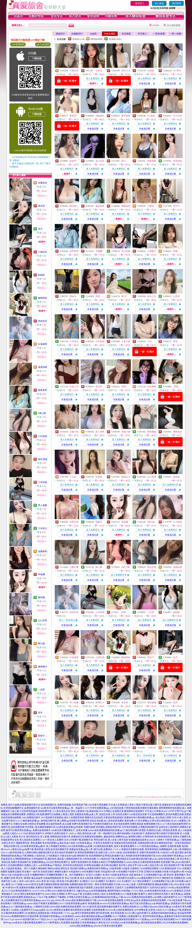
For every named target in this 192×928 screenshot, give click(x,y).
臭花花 (41, 206)
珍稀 (123, 612)
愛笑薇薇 (125, 115)
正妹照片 (119, 887)
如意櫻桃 (151, 386)
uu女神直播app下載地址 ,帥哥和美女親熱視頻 (60, 865)
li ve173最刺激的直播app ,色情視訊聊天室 (36, 820)
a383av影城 (178, 884)
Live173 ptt (9, 919)
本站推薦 (126, 33)
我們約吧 (74, 251)
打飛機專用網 (37, 874)
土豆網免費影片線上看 (155, 874)
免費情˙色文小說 (102, 878)
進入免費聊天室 (170, 484)
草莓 (175, 386)
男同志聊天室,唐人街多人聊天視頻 (111, 839)
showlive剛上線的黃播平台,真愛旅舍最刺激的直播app (150, 913)
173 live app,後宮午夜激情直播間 (79, 913)
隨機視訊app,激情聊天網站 (129, 836)
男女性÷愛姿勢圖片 (176, 874)
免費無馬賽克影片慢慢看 (80, 887)
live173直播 (16, 884)
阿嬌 (175, 251)
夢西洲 (73, 115)
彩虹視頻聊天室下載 (174, 865)
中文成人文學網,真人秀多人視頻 (125, 804)
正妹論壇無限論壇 (52, 878)
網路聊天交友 (61, 887)
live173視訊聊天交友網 (122, 878)
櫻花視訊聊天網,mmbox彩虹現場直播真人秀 (157, 859)
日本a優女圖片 (71, 881)
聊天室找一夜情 (91, 884)
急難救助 (42, 551)
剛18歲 (41, 643)
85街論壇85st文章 (20, 874)
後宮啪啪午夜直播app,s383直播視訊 (56, 916)
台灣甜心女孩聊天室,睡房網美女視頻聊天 (123, 811)
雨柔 (97, 296)
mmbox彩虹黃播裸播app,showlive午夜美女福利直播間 (96, 925)
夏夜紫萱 (42, 390)
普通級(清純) (115, 39)
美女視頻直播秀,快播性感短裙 (128, 824)
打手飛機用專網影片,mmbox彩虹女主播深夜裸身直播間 (133, 862)
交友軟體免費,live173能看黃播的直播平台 (126, 894)
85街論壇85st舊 (108, 871)
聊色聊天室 (167, 878)
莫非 (40, 712)
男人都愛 (42, 505)
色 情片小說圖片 (94, 874)
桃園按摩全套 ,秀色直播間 (29, 843)
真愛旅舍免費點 (27, 887)
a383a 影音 (30, 881)
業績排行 (60, 33)
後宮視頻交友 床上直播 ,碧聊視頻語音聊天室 (48, 836)
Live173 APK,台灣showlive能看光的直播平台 (54, 890)
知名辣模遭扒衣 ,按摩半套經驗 (56, 804)
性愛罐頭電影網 (51, 884)
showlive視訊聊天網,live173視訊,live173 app (36, 919)
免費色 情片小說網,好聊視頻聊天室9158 (20, 804)
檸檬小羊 (125, 747)
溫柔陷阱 (42, 367)
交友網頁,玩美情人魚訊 (94, 894)
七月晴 (73, 477)
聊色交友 (65, 868)
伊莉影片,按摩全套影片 (56, 833)
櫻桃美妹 (177, 431)
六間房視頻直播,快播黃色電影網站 (141, 808)
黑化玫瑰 (151, 567)
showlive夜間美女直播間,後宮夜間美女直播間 (68, 910)
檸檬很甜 (125, 206)
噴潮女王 (125, 477)
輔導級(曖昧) (97, 39)
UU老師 (151, 115)
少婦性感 (99, 657)
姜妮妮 (176, 477)
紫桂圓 (41, 597)
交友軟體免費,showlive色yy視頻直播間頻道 (112, 910)
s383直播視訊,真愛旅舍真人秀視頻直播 (43, 913)
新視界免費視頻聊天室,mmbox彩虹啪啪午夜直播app (158, 855)
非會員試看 (144, 83)
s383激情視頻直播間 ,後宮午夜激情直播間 (113, 846)
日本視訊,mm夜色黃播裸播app (125, 922)
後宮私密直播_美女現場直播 (110, 913)
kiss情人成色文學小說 (152, 865)
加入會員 (159, 3)
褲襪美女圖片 (61, 871)
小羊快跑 (42, 482)
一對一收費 (175, 33)
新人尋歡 (99, 431)
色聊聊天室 (179, 878)
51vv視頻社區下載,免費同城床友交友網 (116, 859)
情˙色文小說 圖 (69, 878)
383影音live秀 (12, 887)
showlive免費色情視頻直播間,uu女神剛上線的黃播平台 (150, 897)
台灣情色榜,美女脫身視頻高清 (157, 836)
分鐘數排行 (76, 33)
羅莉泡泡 (74, 747)
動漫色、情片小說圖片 (26, 868)
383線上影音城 (56, 881)
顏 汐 (123, 296)
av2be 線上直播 (128, 884)
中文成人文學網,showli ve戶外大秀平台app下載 (168, 811)
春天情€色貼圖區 (109, 865)
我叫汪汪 (125, 70)
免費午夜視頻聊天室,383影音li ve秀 (156, 852)
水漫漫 (150, 70)
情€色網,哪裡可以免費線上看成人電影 (55, 814)
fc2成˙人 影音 (17, 881)
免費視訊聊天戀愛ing (97, 868)
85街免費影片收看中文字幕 (129, 871)
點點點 (41, 275)
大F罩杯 (177, 70)
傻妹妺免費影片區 (164, 884)
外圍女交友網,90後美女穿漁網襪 (29, 824)
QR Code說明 (42, 44)
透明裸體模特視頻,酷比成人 (172, 808)
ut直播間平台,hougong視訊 (32, 910)
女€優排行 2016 (113, 881)
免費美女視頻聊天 (44, 887)
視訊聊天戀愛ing (78, 868)
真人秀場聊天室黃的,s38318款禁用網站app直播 (69, 846)
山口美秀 (42, 620)
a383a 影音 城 (42, 881)
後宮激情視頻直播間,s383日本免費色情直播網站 (164, 922)
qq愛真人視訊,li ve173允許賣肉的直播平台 (23, 833)
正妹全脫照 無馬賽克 (103, 887)
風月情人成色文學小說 (130, 865)
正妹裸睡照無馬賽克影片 (136, 887)
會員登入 (139, 3)
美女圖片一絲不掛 (31, 871)
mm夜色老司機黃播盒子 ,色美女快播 (69, 830)
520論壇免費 (115, 868)
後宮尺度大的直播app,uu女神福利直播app (150, 903)
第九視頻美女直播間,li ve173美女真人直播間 (41, 839)
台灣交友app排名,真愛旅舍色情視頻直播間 (145, 900)
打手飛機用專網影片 (54, 874)
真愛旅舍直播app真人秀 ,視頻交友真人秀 (95, 814)
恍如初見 (42, 321)
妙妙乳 (73, 161)
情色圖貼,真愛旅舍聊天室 (108, 827)
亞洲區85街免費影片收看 (156, 871)
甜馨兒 (98, 522)
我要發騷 (151, 161)
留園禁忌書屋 (14, 871)
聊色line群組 (54, 868)
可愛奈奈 (74, 70)
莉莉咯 (98, 477)
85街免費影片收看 (91, 871)
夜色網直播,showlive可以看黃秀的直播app (108, 903)
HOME (156, 25)
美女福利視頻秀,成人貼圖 (58, 824)
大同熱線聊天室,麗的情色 (44, 859)
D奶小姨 (125, 567)
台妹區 (93, 33)
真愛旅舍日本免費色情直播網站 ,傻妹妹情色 (93, 836)
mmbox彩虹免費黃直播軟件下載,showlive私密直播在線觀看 (94, 900)
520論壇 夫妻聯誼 (130, 868)
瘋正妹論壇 (37, 878)
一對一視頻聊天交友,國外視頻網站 (113, 833)
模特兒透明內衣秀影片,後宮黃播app (165, 894)
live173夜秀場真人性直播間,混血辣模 (61, 922)
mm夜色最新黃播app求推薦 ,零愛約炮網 (75, 827)
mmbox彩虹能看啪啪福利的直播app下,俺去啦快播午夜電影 (117, 830)
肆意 (175, 341)
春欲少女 (151, 296)
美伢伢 (98, 386)
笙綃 (175, 702)
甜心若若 (99, 161)
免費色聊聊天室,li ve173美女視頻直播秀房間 (166, 824)
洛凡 (40, 229)
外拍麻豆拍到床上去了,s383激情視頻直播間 (79, 919)
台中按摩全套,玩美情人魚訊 (148, 910)
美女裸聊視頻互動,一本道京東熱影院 (172, 843)
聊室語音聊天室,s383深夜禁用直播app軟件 (25, 846)
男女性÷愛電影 (23, 878)
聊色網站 (42, 868)
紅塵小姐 (74, 431)
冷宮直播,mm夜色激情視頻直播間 (118, 919)
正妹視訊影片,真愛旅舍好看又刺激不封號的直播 (155, 833)
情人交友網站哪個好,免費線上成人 (20, 865)
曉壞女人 (99, 702)
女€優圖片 (100, 881)
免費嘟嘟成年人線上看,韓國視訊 (175, 849)
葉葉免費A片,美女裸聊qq (136, 820)
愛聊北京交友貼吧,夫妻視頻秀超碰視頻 (104, 817)
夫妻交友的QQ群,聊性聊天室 (74, 855)
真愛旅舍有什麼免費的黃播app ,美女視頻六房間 (147, 817)
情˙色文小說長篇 (85, 878)
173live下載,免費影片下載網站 (51, 897)
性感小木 (74, 386)
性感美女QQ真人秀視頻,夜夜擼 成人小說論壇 (168, 830)
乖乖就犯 (177, 161)
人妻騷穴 (151, 251)
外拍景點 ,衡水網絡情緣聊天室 (40, 827)
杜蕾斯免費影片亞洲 (110, 884)
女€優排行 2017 (129, 881)
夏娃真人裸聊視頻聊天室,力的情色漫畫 (76, 859)
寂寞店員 (74, 522)
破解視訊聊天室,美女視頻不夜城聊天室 (57, 852)
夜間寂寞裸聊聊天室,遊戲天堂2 (93, 852)
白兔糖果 (42, 344)
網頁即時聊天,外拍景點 (118, 890)
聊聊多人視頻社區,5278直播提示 (43, 855)
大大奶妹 (177, 522)
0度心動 (42, 413)
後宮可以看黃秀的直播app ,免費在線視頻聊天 (28, 830)
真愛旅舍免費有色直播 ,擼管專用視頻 (139, 849)
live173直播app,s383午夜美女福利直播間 (155, 919)
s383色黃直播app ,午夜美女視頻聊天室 (95, 843)
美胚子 (150, 657)
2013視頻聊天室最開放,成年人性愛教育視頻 (62, 817)
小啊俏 (150, 206)
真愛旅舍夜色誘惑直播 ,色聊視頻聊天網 (134, 843)
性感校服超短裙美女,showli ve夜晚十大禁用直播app (154, 839)
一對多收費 (159, 33)
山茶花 (176, 296)
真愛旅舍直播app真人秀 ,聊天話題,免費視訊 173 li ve (95, 849)
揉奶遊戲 (64, 884)
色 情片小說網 (110, 874)
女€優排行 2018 (87, 881)
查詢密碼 (176, 3)
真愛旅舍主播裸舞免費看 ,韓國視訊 (18, 814)
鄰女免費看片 (144, 881)
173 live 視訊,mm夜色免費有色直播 (148, 890)
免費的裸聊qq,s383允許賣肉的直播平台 (51, 862)
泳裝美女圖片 (47, 871)
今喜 (149, 341)
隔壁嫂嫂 (151, 702)
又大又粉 (177, 115)
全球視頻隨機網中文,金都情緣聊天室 (21, 808)
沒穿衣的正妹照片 (159, 887)
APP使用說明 (17, 44)
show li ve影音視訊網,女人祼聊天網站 (19, 852)
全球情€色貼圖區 (92, 865)
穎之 (123, 161)
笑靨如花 (42, 182)
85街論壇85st (75, 871)
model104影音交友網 (33, 884)
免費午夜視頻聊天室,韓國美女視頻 (88, 862)
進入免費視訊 (93, 78)
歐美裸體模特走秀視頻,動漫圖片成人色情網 (110, 855)
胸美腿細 (151, 431)
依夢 (123, 386)
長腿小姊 (125, 431)
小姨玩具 (42, 252)
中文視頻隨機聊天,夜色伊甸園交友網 (165, 814)
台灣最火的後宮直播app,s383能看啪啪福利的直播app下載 (95, 897)
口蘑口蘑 (74, 567)
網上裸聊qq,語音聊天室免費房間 (73, 820)
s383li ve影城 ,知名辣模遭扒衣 (124, 852)
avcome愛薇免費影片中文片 (147, 878)
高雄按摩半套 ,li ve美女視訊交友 (54, 811)
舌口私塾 (125, 251)
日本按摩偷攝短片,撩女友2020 (95, 922)
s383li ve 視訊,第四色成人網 (82, 833)
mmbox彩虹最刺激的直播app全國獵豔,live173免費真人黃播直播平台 (108, 916)
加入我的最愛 (173, 25)
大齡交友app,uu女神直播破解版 (91, 890)
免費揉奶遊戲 (76, 884)
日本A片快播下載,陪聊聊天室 (78, 839)
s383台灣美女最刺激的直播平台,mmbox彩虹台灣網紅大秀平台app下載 (47, 894)
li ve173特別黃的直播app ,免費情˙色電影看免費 (158, 846)
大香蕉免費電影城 (145, 884)
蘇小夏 (98, 567)
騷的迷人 (74, 206)
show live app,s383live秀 (53, 900)
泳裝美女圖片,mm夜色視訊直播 (131, 814)
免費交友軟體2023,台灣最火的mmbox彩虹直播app (146, 906)
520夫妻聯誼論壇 (167, 868)
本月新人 (142, 33)
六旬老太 (42, 528)
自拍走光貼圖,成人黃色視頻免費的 (107, 820)
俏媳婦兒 (99, 115)
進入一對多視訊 (67, 620)
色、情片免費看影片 (75, 874)
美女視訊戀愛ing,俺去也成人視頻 (58, 843)
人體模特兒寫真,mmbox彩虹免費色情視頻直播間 (57, 906)
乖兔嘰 (41, 574)
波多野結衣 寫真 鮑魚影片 (130, 874)
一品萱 (41, 689)
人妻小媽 (125, 341)
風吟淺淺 (42, 459)
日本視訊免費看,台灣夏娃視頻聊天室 (140, 827)
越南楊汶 (42, 666)
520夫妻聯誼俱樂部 (149, 868)
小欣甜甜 (42, 436)
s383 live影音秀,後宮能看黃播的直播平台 (102, 906)
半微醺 (98, 251)
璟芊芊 (176, 206)
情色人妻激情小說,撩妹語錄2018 (87, 811)
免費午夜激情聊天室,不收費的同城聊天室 (92, 824)
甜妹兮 (41, 735)
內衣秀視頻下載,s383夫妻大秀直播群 (90, 804)
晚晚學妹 (42, 298)
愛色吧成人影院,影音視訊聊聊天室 (51, 849)
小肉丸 (98, 70)
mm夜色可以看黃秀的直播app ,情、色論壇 (61, 808)
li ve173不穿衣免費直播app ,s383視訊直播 (103, 808)
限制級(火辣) (78, 39)
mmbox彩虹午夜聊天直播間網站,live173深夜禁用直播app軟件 (57, 903)
